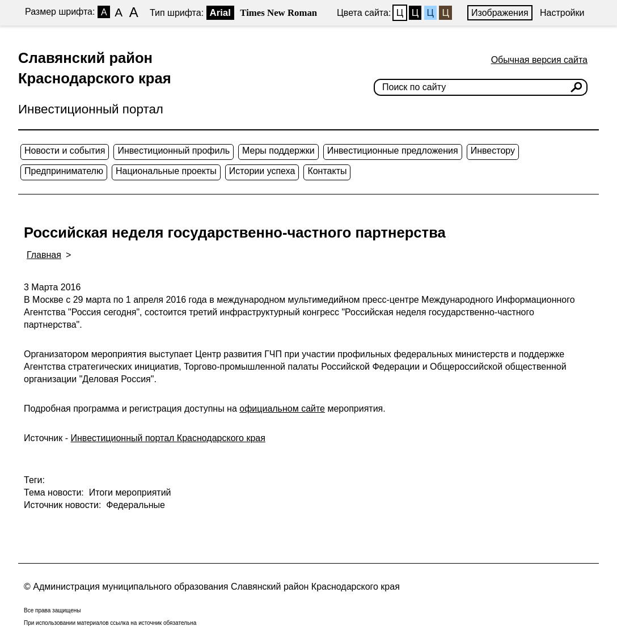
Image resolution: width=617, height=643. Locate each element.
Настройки (562, 13)
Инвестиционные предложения (392, 150)
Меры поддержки (278, 150)
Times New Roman (278, 12)
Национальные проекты (166, 171)
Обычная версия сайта (539, 60)
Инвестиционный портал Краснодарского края (168, 438)
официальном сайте (282, 408)
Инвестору (493, 150)
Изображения (500, 13)
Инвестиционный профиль (173, 150)
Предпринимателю (63, 171)
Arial (220, 12)
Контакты (326, 171)
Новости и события (64, 150)
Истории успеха (262, 171)
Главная (44, 255)
